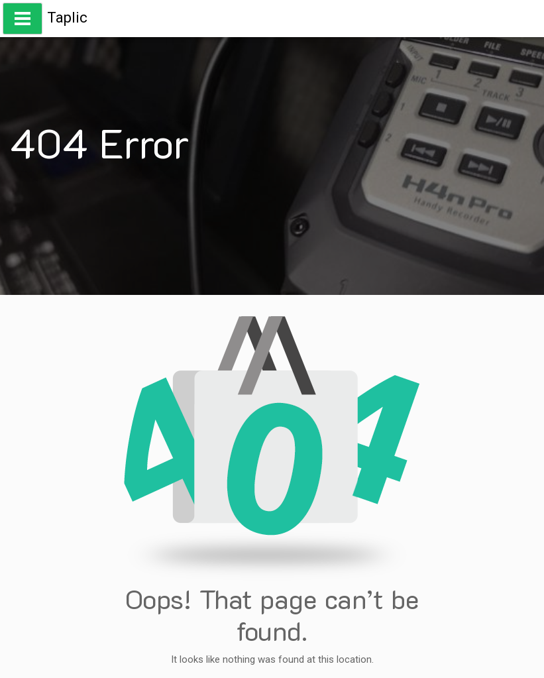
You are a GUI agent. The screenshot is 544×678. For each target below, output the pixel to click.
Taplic (67, 17)
